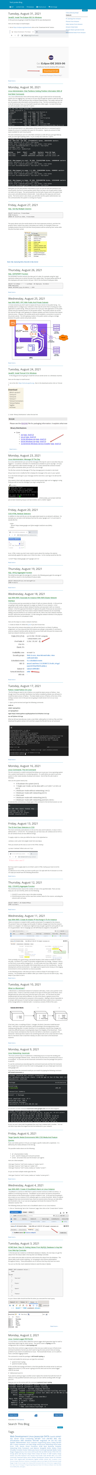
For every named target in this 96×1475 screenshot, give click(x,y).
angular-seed (21, 1459)
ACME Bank (43, 1446)
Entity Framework (23, 1448)
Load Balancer (34, 1448)
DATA (46, 1436)
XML (18, 1466)
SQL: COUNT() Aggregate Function (21, 886)
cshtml (21, 1466)
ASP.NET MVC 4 (51, 1455)
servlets (41, 1459)
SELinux (47, 1465)
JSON (33, 1452)
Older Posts (58, 1415)
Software (51, 1465)
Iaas (59, 1440)
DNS (51, 1461)
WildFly (15, 1466)
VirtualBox (13, 1450)
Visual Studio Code (40, 1455)
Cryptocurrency (40, 1461)
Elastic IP (45, 1454)
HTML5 (54, 1452)
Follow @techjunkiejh (72, 13)
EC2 (56, 1440)
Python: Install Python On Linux (20, 690)
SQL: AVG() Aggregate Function (20, 573)
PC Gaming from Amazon (73, 19)
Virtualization (15, 1440)
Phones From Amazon (72, 21)
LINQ (42, 1463)
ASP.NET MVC (52, 1439)
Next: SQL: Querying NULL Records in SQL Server (22, 262)
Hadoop (31, 1463)
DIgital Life (46, 1461)
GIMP (50, 1454)
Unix (55, 1465)
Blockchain (21, 1461)
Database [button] (30, 7)
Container (20, 1450)
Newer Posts (13, 1415)
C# (49, 1440)
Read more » (12, 81)
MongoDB (43, 1448)
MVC (57, 1452)
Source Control (39, 1450)
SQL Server (14, 1439)
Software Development (38, 1457)
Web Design (32, 1444)
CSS (52, 1440)
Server (29, 1457)
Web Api (41, 1452)
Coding (53, 1442)
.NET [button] (12, 7)
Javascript (38, 1436)
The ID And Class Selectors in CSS (21, 827)
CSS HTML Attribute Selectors (19, 514)
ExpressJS (49, 1450)
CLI (57, 1455)
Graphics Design (56, 1454)
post (29, 624)
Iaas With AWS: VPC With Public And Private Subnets (28, 302)
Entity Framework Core (22, 1444)
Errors (12, 1446)
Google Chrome (18, 1463)
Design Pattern (31, 1454)
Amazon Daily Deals (72, 27)
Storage (12, 1454)
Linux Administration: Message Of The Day (24, 459)
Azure (28, 1442)
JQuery (49, 1442)
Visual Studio (57, 1444)
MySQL (55, 1450)
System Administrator (18, 1442)
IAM (34, 1463)
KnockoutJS (38, 1463)
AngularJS (43, 1440)
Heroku (12, 1455)
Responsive (35, 1465)
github (16, 1454)
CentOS (52, 1436)
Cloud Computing (26, 1439)
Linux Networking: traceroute (19, 1053)
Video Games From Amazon (74, 24)
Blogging (17, 1452)
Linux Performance (48, 1463)
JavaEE (37, 1452)
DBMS (45, 1452)
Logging (55, 1463)
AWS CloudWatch (53, 1459)
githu (24, 1466)
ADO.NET (36, 1440)
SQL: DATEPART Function (18, 274)
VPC (55, 1457)
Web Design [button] (53, 7)
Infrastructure (41, 1444)
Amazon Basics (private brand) (75, 30)
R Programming (28, 1465)
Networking (49, 1444)
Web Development (19, 1436)
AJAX (20, 1454)
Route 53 (40, 1465)
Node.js (54, 1448)
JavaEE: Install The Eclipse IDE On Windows (25, 17)
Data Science (28, 1452)
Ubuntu (22, 1446)
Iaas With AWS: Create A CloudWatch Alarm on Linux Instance (31, 1189)
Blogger (12, 1452)
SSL (29, 1455)
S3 (44, 1465)
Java (33, 1450)
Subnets (47, 1457)
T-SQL (17, 1446)
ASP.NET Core (40, 1439)
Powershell (20, 1457)
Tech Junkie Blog (16, 2)
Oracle (59, 1448)
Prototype (21, 1465)
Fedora (30, 1450)
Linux (31, 1436)
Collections (27, 1461)
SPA (60, 1452)
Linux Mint (18, 1455)
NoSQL (49, 1448)
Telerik (51, 1457)
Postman (23, 1455)
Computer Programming (38, 1442)
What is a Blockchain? (16, 988)
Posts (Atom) (20, 1419)
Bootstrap (51, 1446)
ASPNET (58, 1436)
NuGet (59, 1450)
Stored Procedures (32, 1446)
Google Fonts (25, 1463)
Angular (17, 1461)
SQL (59, 1439)
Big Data (24, 1454)
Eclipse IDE (39, 1454)
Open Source (16, 1465)
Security (32, 1455)
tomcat (46, 1459)
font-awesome (30, 1459)
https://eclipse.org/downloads (22, 27)
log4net (36, 1459)
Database (28, 1440)
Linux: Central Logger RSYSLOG (20, 1339)
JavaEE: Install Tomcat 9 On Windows (22, 373)
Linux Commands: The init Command (22, 770)
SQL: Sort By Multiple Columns (19, 209)
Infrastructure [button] (41, 7)
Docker (25, 1450)
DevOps (50, 1452)
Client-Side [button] (20, 7)
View (57, 1465)
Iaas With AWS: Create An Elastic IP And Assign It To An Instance (32, 920)
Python (25, 1457)
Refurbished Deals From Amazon (76, 32)
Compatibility (33, 1461)
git (45, 1450)
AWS (22, 1440)
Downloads (55, 1461)
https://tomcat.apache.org (26, 383)
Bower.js (22, 1452)
